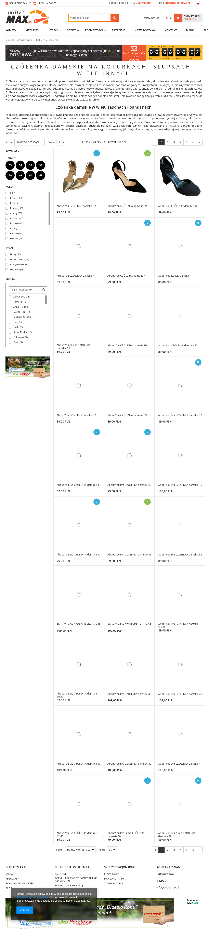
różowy (14, 238)
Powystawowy (18, 264)
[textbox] (89, 17)
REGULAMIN (12, 878)
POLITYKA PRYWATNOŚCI (20, 883)
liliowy (13, 228)
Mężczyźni (33, 30)
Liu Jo (16, 327)
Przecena (119, 30)
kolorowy (15, 223)
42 (40, 175)
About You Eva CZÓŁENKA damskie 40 (180, 485)
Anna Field (19, 307)
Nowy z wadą (17, 259)
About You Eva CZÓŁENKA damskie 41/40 (77, 834)
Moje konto (151, 17)
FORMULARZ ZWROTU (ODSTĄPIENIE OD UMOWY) (76, 879)
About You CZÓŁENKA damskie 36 (127, 345)
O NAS (9, 874)
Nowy (13, 254)
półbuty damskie (57, 85)
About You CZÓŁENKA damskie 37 (177, 345)
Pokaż (102, 849)
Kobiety (10, 30)
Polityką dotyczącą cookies (32, 897)
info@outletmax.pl (177, 3)
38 (40, 165)
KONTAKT (60, 874)
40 (20, 175)
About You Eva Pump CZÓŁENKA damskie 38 (126, 834)
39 (10, 175)
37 (30, 165)
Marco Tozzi (20, 312)
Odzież (71, 30)
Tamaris (17, 302)
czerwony (15, 218)
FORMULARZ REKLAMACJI (69, 885)
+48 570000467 (143, 3)
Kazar (16, 342)
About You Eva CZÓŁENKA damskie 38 (180, 415)
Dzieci (54, 30)
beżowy (14, 198)
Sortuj (59, 849)
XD (11, 193)
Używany (15, 269)
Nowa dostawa (145, 30)
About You (19, 296)
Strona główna (24, 39)
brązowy (15, 208)
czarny (13, 213)
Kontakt (171, 30)
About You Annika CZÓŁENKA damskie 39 (73, 347)
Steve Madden (21, 332)
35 (10, 165)
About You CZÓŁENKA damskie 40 (177, 206)
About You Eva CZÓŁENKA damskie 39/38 (178, 625)
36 (20, 165)
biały (12, 203)
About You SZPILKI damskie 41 (175, 275)
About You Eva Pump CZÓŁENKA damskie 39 (176, 834)
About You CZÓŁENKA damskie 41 (76, 275)
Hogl (15, 322)
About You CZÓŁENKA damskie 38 (76, 206)
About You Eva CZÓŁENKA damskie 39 (78, 485)
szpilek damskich (87, 122)
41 (30, 175)
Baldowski (19, 337)
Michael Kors (20, 317)
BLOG (9, 888)
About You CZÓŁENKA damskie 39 (127, 206)
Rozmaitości (94, 30)
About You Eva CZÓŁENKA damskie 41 (129, 554)
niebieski (15, 233)
